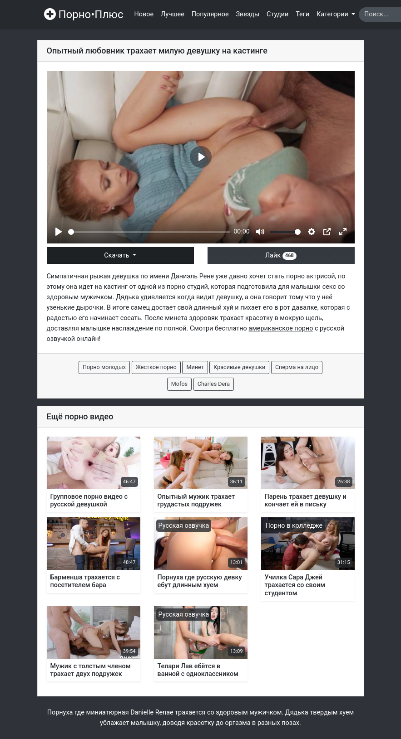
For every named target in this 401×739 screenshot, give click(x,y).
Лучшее (172, 14)
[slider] (149, 232)
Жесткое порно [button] (156, 367)
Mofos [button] (179, 383)
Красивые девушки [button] (239, 367)
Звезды (248, 14)
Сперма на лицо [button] (296, 367)
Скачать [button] (117, 255)
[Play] (58, 231)
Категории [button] (333, 14)
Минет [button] (194, 367)
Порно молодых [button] (104, 367)
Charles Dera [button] (214, 383)
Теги (302, 14)
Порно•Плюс (84, 14)
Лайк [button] (281, 255)
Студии (277, 14)
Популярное (210, 14)
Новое (144, 14)
